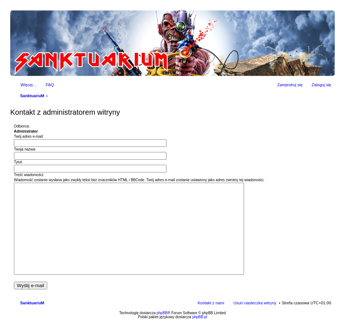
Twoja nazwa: (25, 149)
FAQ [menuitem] (50, 85)
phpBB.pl (199, 317)
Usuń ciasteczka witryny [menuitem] (254, 303)
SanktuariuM (32, 96)
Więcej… (28, 85)
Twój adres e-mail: (29, 136)
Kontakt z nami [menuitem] (211, 303)
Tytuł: (18, 162)
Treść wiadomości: (29, 175)
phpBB (162, 313)
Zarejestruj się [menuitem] (290, 85)
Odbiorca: (22, 126)
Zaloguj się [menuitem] (321, 85)
